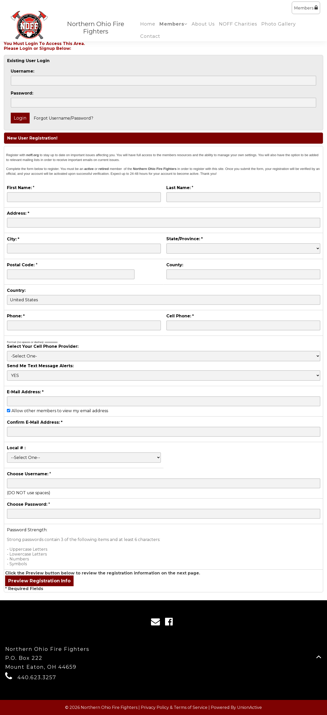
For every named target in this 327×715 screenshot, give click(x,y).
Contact (150, 36)
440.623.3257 (36, 677)
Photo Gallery (278, 24)
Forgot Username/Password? (63, 118)
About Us (203, 24)
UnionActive (249, 707)
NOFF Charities (238, 24)
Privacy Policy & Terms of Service (174, 707)
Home (147, 24)
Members (306, 7)
